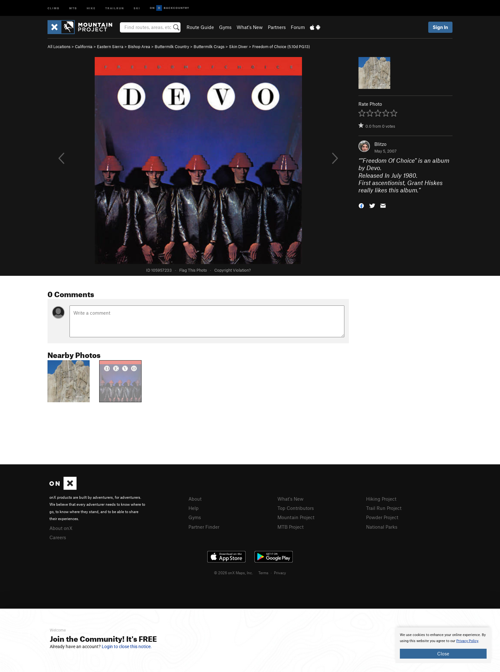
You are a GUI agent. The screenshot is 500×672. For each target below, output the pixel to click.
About (195, 499)
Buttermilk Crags (209, 46)
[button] (361, 205)
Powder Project (382, 517)
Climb (54, 8)
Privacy (280, 572)
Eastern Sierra (110, 46)
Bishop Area (139, 46)
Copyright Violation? (232, 270)
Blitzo (380, 144)
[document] (443, 645)
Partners (277, 27)
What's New (250, 27)
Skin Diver (238, 46)
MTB (73, 8)
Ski (137, 8)
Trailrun (114, 8)
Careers (57, 537)
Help (193, 508)
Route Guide (200, 27)
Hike (91, 8)
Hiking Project (381, 499)
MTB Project (290, 527)
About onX (60, 528)
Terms (263, 572)
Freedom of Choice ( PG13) (281, 46)
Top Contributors (295, 508)
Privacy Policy (467, 641)
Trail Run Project (383, 508)
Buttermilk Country (172, 46)
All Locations (59, 46)
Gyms (225, 27)
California (83, 46)
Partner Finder (203, 527)
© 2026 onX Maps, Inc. (233, 572)
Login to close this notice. (127, 646)
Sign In (440, 27)
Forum (298, 27)
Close (443, 653)
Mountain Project (295, 517)
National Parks (381, 527)
